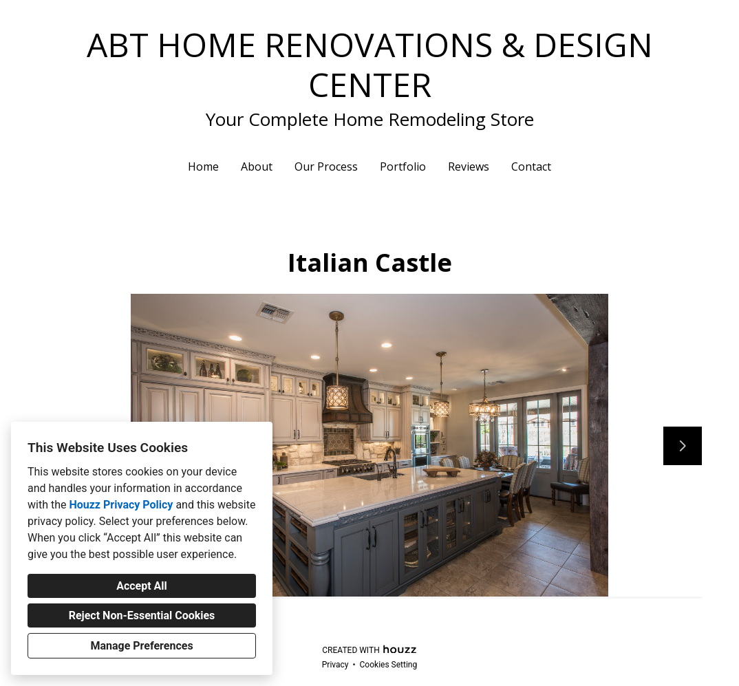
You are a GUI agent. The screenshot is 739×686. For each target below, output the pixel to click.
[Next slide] (682, 446)
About (256, 166)
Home (203, 166)
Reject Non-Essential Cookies (142, 615)
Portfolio (403, 166)
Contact (531, 166)
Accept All (141, 585)
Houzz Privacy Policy (121, 504)
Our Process (326, 166)
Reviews (468, 166)
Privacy (335, 664)
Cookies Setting (389, 664)
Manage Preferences (141, 645)
